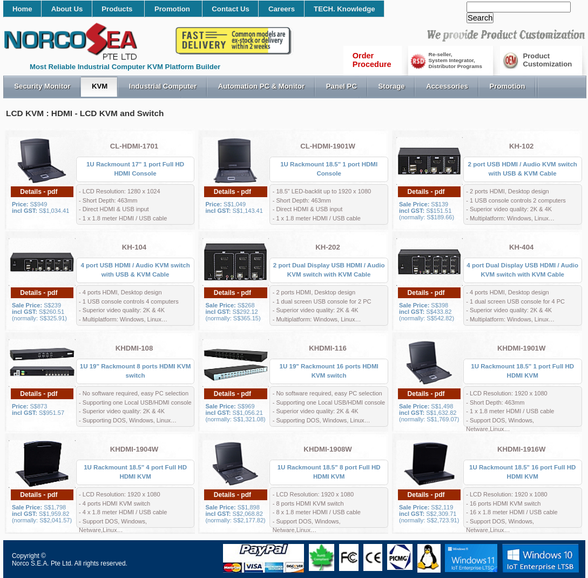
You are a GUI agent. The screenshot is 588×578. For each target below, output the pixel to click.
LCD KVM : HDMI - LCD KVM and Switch (85, 113)
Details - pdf (38, 192)
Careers (281, 9)
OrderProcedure (372, 60)
